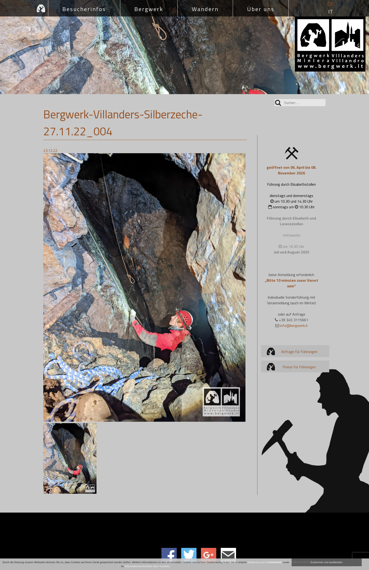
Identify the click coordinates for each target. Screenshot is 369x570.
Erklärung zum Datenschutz (265, 562)
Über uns (260, 9)
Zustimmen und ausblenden (327, 562)
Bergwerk (148, 9)
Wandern (205, 9)
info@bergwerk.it (294, 325)
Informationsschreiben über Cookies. (147, 566)
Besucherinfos (84, 9)
